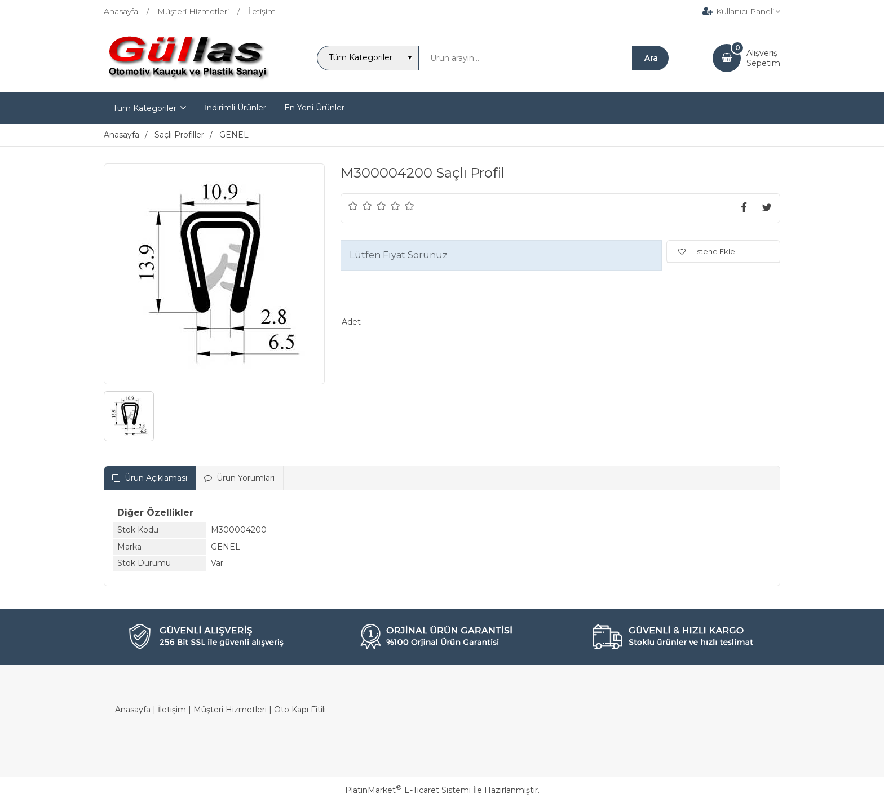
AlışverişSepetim (763, 58)
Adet (351, 322)
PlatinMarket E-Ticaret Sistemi (408, 790)
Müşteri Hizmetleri (230, 709)
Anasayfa (133, 709)
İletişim (172, 709)
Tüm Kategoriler (144, 108)
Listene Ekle (706, 251)
